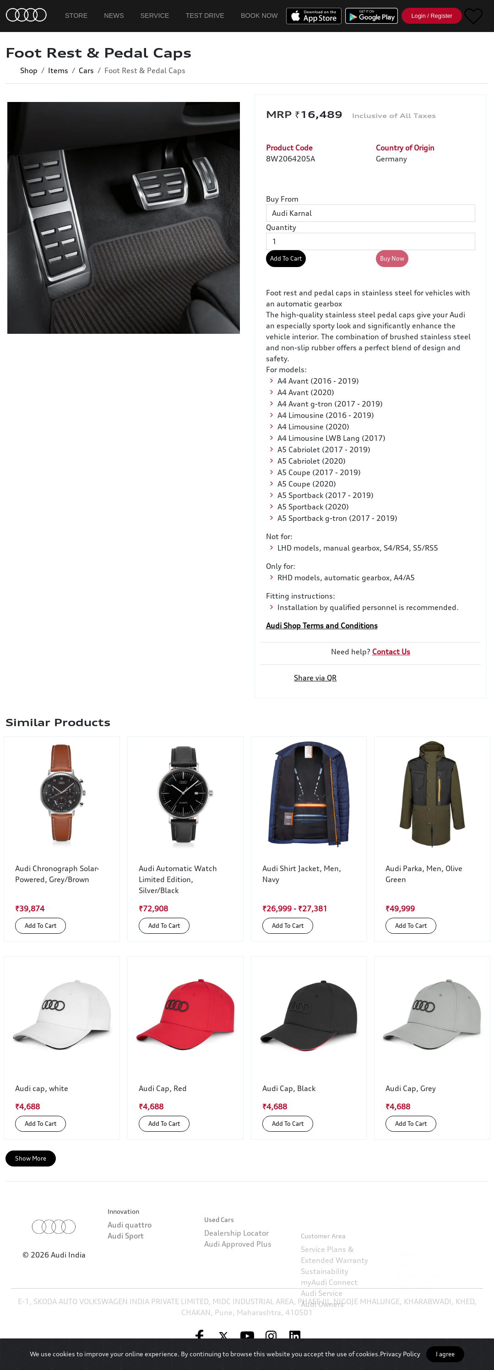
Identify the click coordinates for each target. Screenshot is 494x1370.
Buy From (282, 198)
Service (155, 15)
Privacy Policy (400, 1354)
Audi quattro (130, 1246)
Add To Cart (286, 258)
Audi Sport (126, 1257)
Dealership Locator (236, 1263)
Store (76, 15)
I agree (445, 1354)
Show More (30, 1158)
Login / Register (431, 15)
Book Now (259, 15)
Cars (86, 70)
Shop (29, 70)
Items (58, 70)
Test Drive (204, 15)
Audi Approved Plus (237, 1274)
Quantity (281, 227)
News (114, 15)
